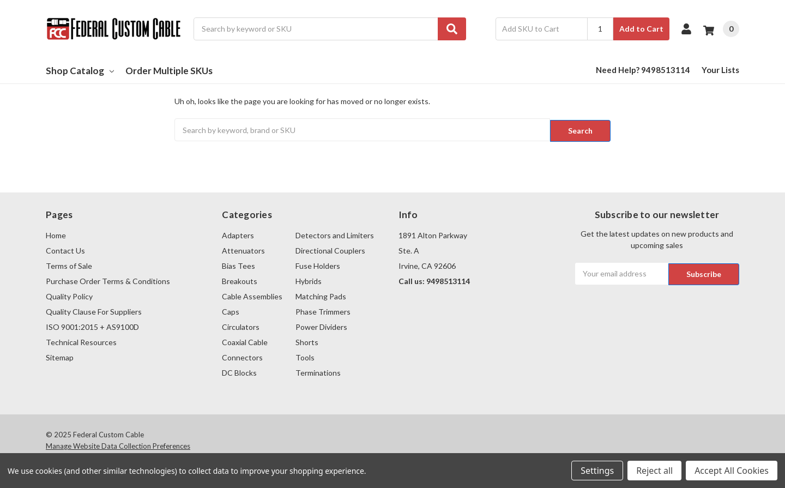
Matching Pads (320, 294)
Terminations (318, 371)
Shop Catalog (80, 70)
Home (56, 233)
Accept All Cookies (732, 471)
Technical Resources (81, 340)
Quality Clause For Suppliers (94, 310)
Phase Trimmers (323, 310)
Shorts (306, 340)
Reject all (654, 471)
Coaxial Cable (245, 340)
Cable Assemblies (252, 294)
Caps (230, 310)
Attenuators (243, 249)
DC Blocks (239, 371)
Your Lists (720, 70)
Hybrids (308, 279)
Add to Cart (641, 28)
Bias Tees (238, 264)
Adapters (238, 233)
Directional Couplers (330, 249)
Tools (305, 355)
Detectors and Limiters (334, 233)
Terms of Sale (69, 264)
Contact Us (65, 249)
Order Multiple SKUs (169, 70)
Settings (597, 471)
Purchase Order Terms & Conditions (108, 279)
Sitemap (60, 355)
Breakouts (239, 279)
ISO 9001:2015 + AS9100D (92, 325)
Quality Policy (69, 294)
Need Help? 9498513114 (643, 70)
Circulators (240, 325)
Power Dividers (321, 325)
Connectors (242, 355)
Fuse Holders (317, 264)
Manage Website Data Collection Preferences (118, 445)
